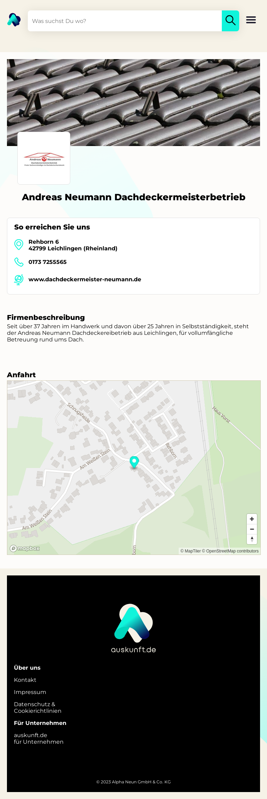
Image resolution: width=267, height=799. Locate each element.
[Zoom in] (252, 519)
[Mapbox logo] (24, 548)
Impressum (30, 692)
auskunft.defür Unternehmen (39, 738)
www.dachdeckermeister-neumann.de (85, 279)
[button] (251, 20)
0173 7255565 (48, 262)
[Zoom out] (252, 529)
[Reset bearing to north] (252, 539)
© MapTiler (190, 551)
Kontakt (25, 680)
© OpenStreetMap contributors (230, 551)
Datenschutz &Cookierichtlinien (38, 707)
